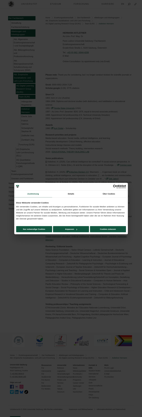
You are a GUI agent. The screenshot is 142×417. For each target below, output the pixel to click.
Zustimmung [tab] (33, 194)
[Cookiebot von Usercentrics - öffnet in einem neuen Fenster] (115, 186)
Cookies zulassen (108, 229)
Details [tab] (71, 194)
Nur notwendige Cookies (34, 229)
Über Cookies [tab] (109, 194)
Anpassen (71, 229)
